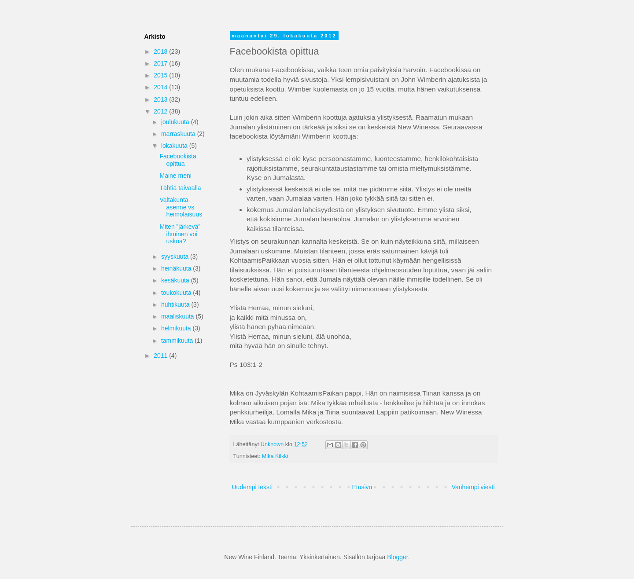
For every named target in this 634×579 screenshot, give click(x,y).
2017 (161, 63)
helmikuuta (177, 328)
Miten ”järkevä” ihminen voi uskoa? (179, 234)
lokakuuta (175, 145)
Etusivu (362, 487)
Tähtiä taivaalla (180, 187)
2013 (161, 99)
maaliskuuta (178, 316)
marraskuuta (179, 133)
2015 (161, 75)
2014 (161, 87)
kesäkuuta (176, 280)
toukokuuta (177, 292)
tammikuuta (178, 340)
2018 (161, 51)
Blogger (397, 557)
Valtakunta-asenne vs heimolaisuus (180, 207)
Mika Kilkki (275, 456)
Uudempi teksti (252, 487)
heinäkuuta (177, 268)
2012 (161, 111)
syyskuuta (175, 256)
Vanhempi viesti (473, 487)
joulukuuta (176, 121)
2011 (161, 355)
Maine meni (175, 175)
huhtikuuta (176, 304)
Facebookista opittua (177, 160)
